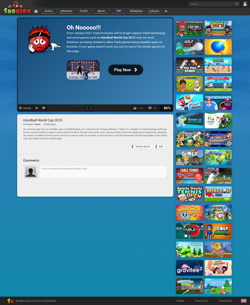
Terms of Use (201, 300)
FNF (118, 11)
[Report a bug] (36, 108)
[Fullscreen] (89, 108)
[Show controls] (25, 108)
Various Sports (142, 146)
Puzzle (84, 11)
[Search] (236, 3)
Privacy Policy (225, 300)
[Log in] (245, 4)
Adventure (66, 11)
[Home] (36, 11)
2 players (154, 11)
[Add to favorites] (43, 108)
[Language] (243, 301)
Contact (180, 300)
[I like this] (138, 108)
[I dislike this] (153, 108)
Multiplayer (136, 11)
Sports (101, 11)
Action (48, 11)
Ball (161, 146)
